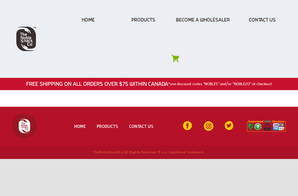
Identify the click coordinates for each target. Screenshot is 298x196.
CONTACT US (141, 126)
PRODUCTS (107, 126)
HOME (80, 126)
